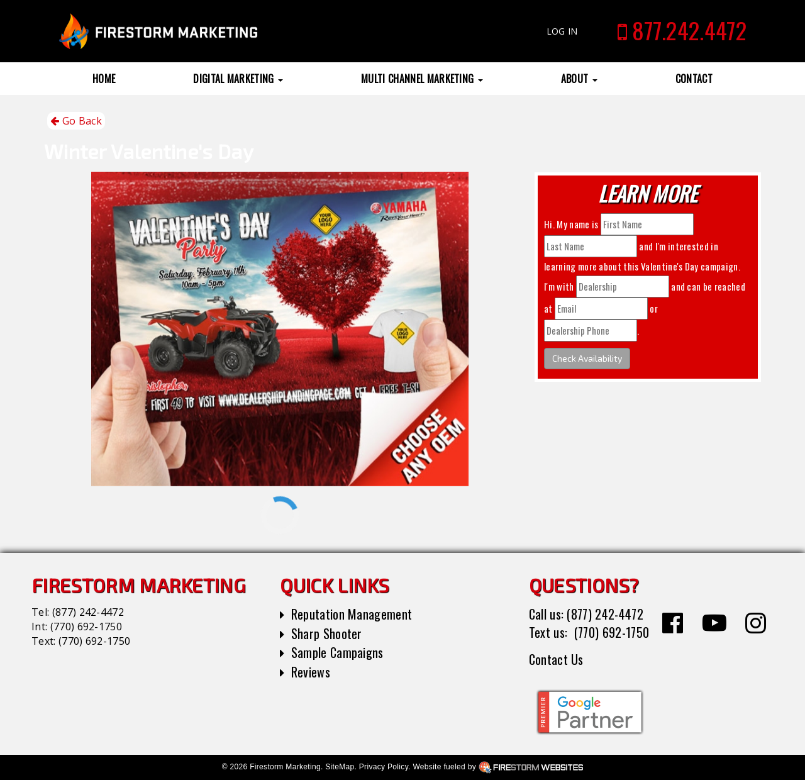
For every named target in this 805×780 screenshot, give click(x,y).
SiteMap (339, 766)
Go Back (76, 121)
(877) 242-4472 (88, 612)
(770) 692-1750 (86, 626)
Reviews (310, 671)
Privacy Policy (383, 766)
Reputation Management (352, 613)
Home (103, 78)
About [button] (579, 78)
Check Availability (587, 358)
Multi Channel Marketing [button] (422, 78)
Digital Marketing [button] (238, 78)
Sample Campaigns (337, 652)
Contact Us (556, 659)
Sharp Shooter (326, 633)
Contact (694, 78)
